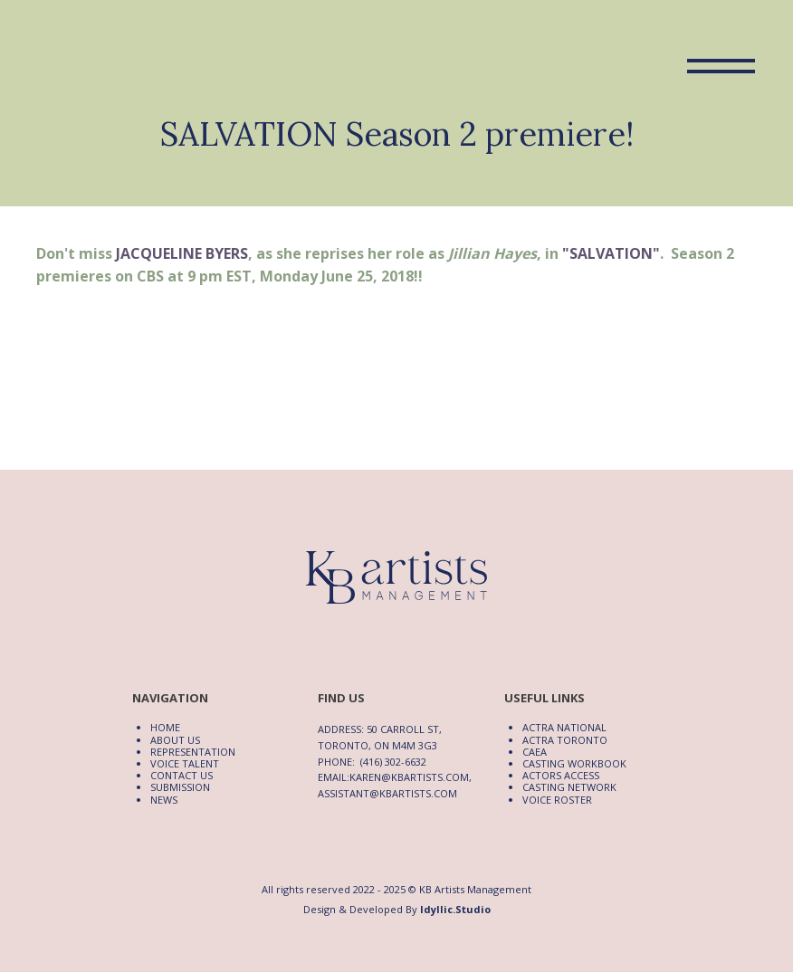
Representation (192, 751)
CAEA (534, 751)
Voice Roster (557, 799)
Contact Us (181, 775)
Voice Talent (184, 763)
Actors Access (560, 775)
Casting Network (569, 787)
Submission (180, 787)
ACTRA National (564, 727)
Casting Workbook (574, 763)
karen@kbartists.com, (410, 777)
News (163, 799)
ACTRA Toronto (564, 740)
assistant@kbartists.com (387, 793)
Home (165, 727)
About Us (175, 740)
